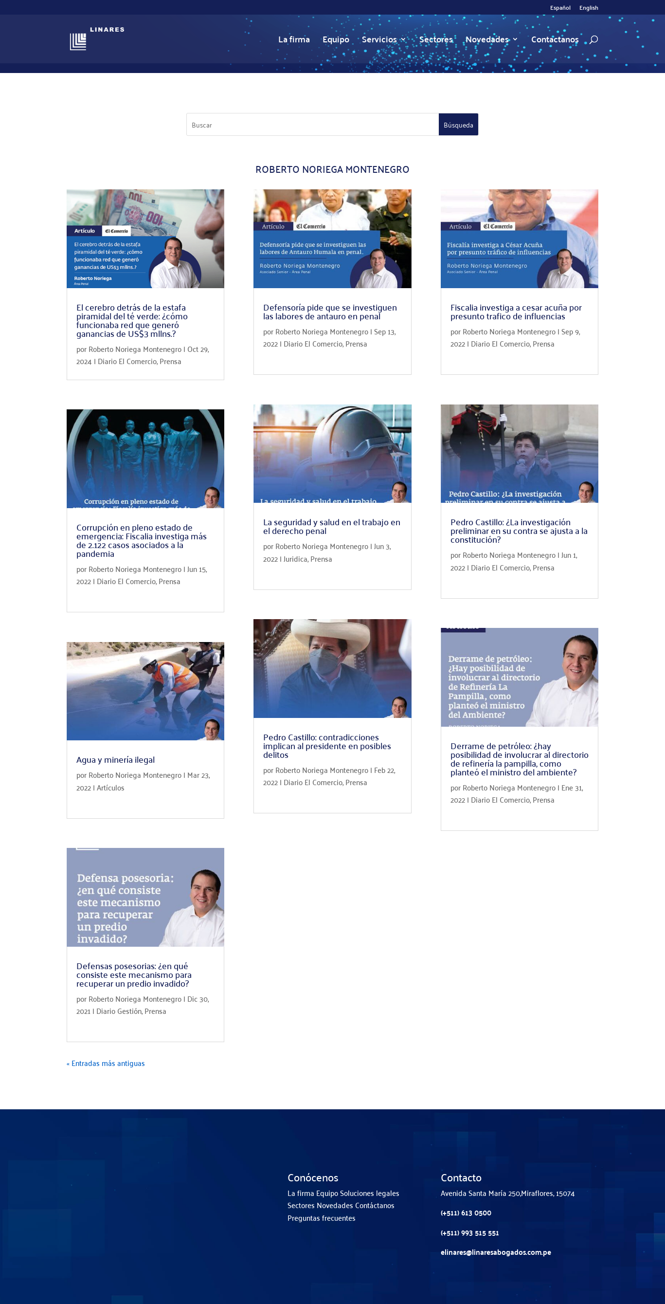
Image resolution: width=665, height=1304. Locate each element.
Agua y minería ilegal (115, 759)
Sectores (436, 41)
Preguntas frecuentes (322, 1217)
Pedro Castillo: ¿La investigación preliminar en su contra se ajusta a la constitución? (519, 530)
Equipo (336, 41)
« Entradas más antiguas (106, 1062)
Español (560, 8)
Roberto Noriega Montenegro (135, 348)
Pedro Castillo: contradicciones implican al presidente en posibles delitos (327, 745)
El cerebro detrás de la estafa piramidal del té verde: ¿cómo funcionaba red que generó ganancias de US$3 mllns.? (132, 320)
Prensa (170, 360)
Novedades (487, 41)
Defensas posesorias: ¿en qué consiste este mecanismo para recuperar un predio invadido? (134, 974)
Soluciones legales (369, 1192)
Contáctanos (375, 1205)
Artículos (111, 787)
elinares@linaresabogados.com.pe (496, 1252)
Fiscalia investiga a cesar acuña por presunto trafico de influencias (516, 311)
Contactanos (555, 41)
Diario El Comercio (127, 360)
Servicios (379, 41)
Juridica (295, 558)
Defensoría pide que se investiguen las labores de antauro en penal (330, 311)
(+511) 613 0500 (466, 1212)
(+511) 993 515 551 (470, 1232)
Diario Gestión (119, 1010)
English (588, 8)
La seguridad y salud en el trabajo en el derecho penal (331, 526)
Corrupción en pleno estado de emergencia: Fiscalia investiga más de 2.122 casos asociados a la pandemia (141, 540)
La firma (294, 41)
